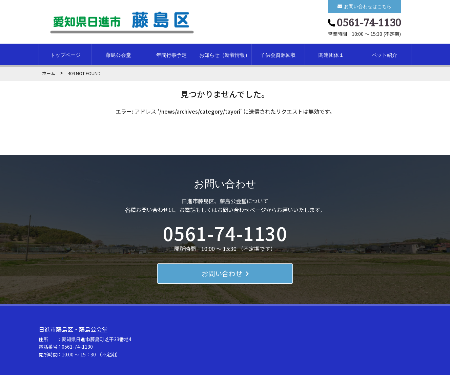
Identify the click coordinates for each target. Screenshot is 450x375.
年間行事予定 (171, 54)
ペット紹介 (384, 54)
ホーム (48, 73)
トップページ (65, 54)
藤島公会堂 (118, 54)
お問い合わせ (225, 273)
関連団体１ (331, 54)
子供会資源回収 (278, 54)
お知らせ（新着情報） (224, 54)
